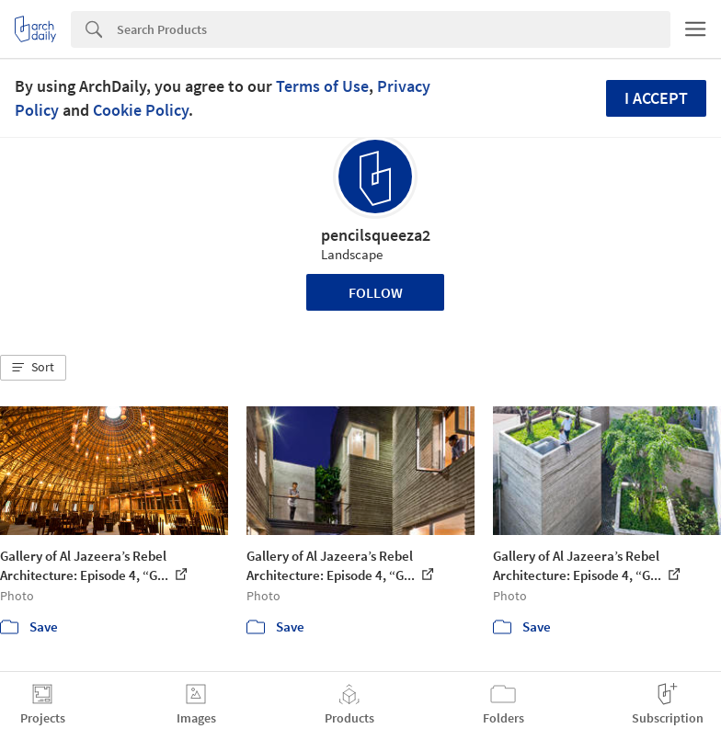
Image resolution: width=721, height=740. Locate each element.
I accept (656, 97)
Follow (376, 292)
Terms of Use (322, 86)
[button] (33, 368)
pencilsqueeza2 (375, 234)
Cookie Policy (141, 109)
